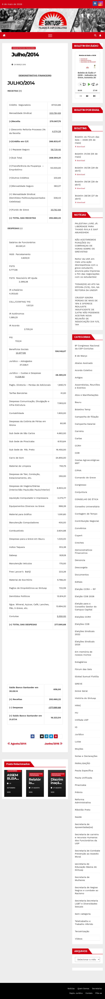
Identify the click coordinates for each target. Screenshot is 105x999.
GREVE (78, 683)
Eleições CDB (82, 624)
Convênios (80, 528)
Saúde (78, 817)
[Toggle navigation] (50, 35)
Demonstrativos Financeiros (23, 48)
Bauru (78, 402)
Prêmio (79, 792)
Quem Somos (83, 989)
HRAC (78, 705)
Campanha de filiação (87, 416)
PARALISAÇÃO (82, 763)
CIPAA (78, 470)
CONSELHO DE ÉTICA (86, 499)
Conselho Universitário (87, 506)
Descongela (81, 567)
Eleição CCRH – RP (85, 589)
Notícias (71, 989)
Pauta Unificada (83, 777)
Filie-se (98, 993)
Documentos (82, 574)
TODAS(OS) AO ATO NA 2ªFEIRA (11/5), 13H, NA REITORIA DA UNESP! (87, 287)
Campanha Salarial (85, 424)
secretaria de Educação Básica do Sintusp (86, 867)
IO (76, 727)
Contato (89, 993)
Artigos (79, 377)
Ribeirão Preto (82, 809)
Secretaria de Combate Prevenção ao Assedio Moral (87, 853)
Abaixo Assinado (84, 363)
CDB (77, 453)
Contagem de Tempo (86, 513)
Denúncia (80, 560)
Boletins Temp (82, 409)
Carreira (79, 431)
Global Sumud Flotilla (87, 676)
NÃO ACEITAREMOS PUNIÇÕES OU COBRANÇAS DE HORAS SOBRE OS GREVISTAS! (85, 245)
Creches (79, 542)
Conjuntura (81, 492)
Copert (78, 535)
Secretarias (97, 989)
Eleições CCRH (83, 617)
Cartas (78, 438)
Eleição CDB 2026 (84, 596)
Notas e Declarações (86, 756)
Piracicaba (80, 785)
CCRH (78, 445)
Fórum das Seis (83, 669)
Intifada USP (81, 720)
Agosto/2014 (17, 743)
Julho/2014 (25, 54)
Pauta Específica (84, 770)
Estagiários (81, 662)
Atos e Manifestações (86, 395)
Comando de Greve (85, 477)
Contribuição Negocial (87, 521)
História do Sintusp (85, 698)
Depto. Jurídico (76, 993)
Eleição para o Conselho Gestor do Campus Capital (86, 606)
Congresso (80, 485)
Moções (79, 749)
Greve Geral (81, 691)
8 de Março (81, 356)
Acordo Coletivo (83, 370)
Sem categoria (83, 914)
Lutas (78, 741)
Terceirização (82, 931)
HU (76, 712)
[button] (95, 35)
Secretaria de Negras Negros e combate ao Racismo (86, 890)
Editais (78, 582)
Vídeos (78, 938)
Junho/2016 (53, 743)
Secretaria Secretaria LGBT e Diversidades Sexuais (86, 903)
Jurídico (79, 734)
